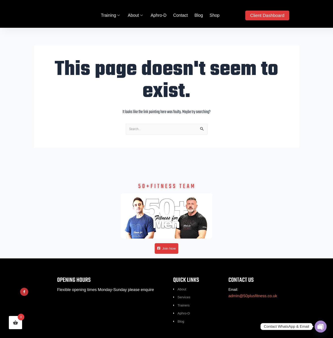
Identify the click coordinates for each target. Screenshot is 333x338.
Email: (234, 284)
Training (112, 18)
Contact (179, 17)
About (136, 18)
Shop (212, 17)
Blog (197, 17)
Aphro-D (158, 17)
